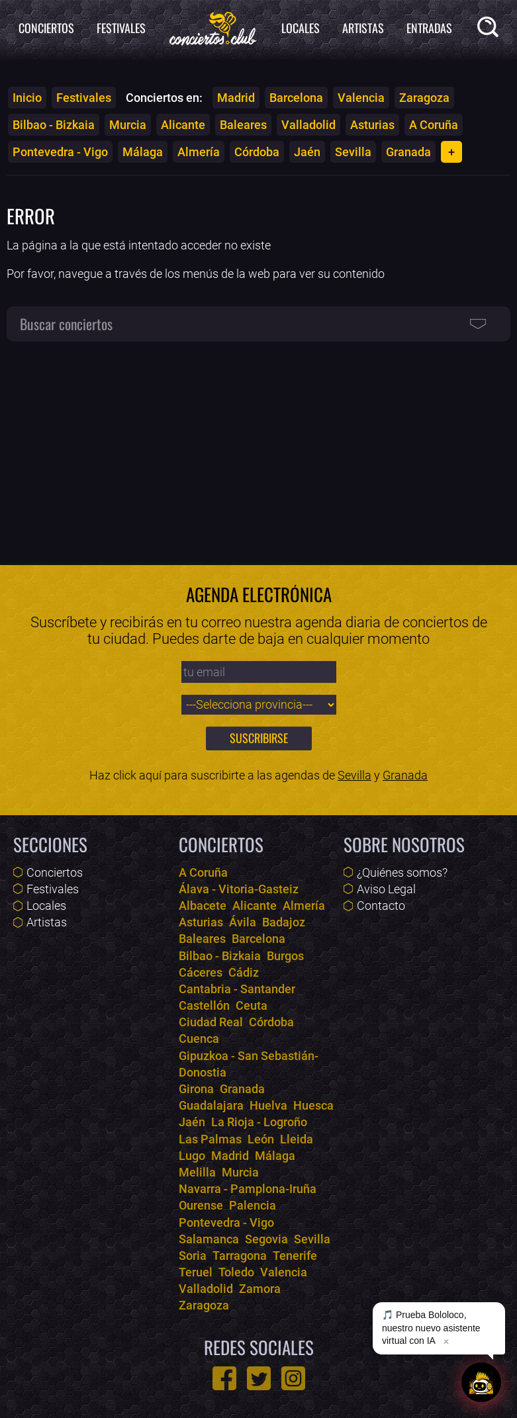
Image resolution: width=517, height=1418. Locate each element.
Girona (196, 1089)
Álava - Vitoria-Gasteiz (239, 889)
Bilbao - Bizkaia (54, 125)
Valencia (361, 98)
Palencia (252, 1205)
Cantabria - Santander (237, 989)
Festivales (121, 27)
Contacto (381, 905)
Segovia (266, 1239)
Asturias (372, 125)
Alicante (183, 125)
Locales (300, 27)
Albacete (202, 905)
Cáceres (200, 972)
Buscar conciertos (66, 323)
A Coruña (433, 125)
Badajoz (283, 922)
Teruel (195, 1272)
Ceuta (251, 1005)
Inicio (27, 98)
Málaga (142, 152)
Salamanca (209, 1239)
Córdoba (256, 152)
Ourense (201, 1205)
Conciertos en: (164, 98)
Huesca (313, 1105)
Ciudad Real (211, 1022)
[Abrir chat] (481, 1382)
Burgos (285, 956)
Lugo (192, 1156)
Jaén (307, 152)
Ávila (242, 922)
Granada (408, 152)
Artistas (363, 27)
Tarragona (239, 1256)
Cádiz (243, 972)
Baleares (243, 125)
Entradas (429, 27)
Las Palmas (210, 1139)
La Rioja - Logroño (259, 1122)
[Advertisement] (258, 446)
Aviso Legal (386, 889)
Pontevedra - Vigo (60, 152)
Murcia (127, 125)
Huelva (268, 1105)
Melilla (197, 1172)
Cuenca (199, 1038)
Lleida (296, 1139)
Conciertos (46, 27)
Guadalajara (211, 1105)
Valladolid (308, 125)
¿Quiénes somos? (402, 872)
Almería (198, 152)
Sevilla (353, 152)
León (261, 1139)
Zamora (260, 1289)
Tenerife (295, 1256)
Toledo (236, 1272)
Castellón (204, 1005)
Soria (193, 1256)
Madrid (236, 98)
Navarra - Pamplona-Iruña (247, 1189)
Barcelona (296, 98)
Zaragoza (424, 98)
